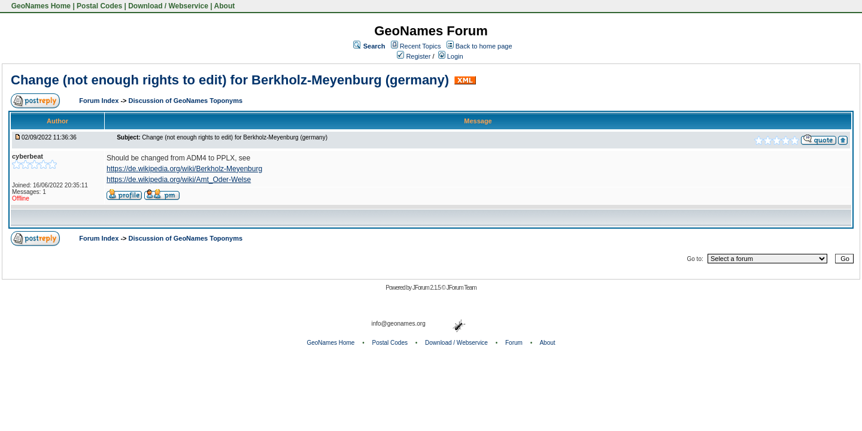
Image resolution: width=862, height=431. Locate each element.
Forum (514, 342)
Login (450, 56)
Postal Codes (99, 6)
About (224, 6)
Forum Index (99, 100)
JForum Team (461, 287)
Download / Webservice (168, 6)
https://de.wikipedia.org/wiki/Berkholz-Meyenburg (184, 169)
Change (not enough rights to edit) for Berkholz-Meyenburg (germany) (230, 79)
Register (413, 56)
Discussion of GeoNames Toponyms (186, 100)
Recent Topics (420, 46)
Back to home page (484, 46)
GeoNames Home (40, 6)
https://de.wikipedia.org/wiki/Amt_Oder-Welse (179, 179)
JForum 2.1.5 (427, 287)
